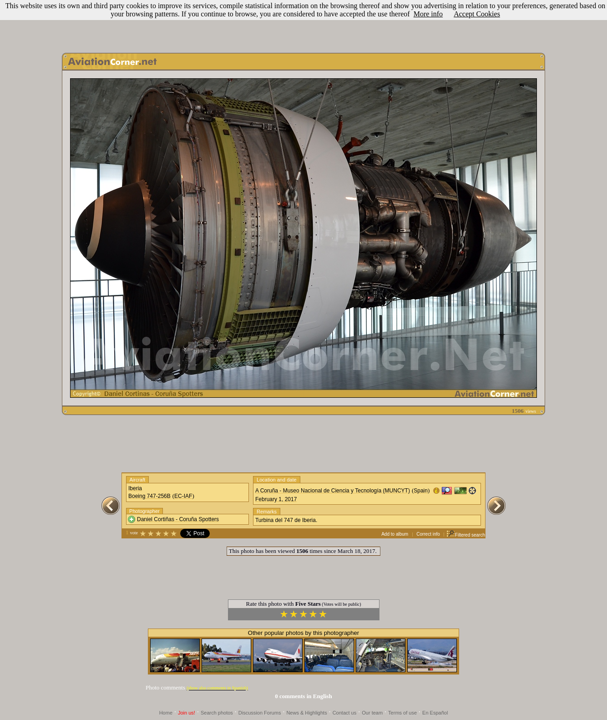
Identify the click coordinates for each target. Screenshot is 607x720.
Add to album (394, 534)
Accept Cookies (477, 14)
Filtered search (465, 534)
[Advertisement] (303, 24)
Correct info (428, 534)
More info (428, 14)
